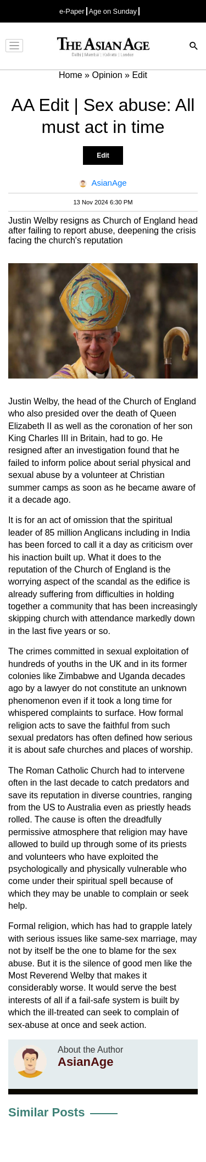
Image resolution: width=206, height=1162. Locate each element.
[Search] (194, 46)
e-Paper (72, 11)
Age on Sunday (113, 11)
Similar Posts (46, 1112)
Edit (103, 155)
